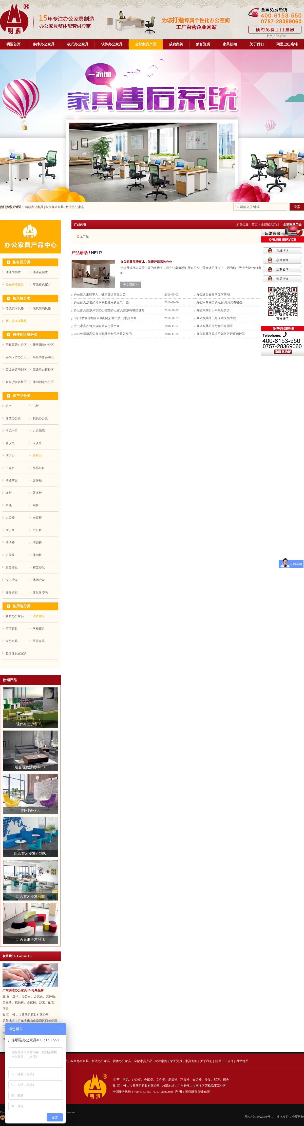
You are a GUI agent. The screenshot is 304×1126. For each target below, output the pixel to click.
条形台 (37, 455)
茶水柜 (37, 493)
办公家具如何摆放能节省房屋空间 (97, 326)
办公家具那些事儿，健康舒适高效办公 (100, 294)
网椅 (36, 505)
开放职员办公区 (43, 345)
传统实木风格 (15, 308)
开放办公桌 (13, 418)
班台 (9, 406)
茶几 (9, 505)
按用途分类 (21, 606)
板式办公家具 (77, 44)
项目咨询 (282, 260)
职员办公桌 (40, 418)
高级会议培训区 (16, 369)
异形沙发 (12, 592)
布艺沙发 (39, 567)
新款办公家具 (33, 207)
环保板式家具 (42, 284)
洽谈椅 (10, 542)
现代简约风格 (42, 308)
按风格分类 (21, 298)
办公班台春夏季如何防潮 (213, 294)
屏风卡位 (12, 430)
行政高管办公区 (16, 345)
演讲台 (10, 455)
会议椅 (37, 517)
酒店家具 (12, 628)
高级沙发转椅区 (16, 382)
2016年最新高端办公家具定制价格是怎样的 (103, 334)
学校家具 (39, 628)
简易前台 (39, 468)
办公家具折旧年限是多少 (213, 310)
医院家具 (39, 641)
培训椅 (37, 542)
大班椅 (10, 530)
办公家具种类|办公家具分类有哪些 (219, 302)
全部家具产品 (145, 44)
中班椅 (37, 530)
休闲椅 (37, 555)
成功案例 (176, 44)
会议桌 (10, 443)
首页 (255, 224)
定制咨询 (282, 269)
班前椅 (10, 555)
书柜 (36, 406)
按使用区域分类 (25, 335)
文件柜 (37, 480)
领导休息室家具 (16, 653)
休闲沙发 (39, 580)
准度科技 (298, 1116)
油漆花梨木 (40, 272)
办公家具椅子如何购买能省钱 (216, 318)
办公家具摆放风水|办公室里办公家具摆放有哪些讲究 (109, 310)
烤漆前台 (12, 480)
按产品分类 (21, 396)
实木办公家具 (43, 44)
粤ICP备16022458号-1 (258, 1116)
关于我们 (257, 44)
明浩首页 (13, 44)
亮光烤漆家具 (15, 284)
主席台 (10, 468)
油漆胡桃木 (13, 272)
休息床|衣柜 (40, 592)
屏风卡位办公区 (16, 357)
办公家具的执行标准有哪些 (214, 326)
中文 (269, 36)
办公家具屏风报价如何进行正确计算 (220, 334)
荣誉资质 (203, 44)
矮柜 (9, 493)
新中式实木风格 (16, 321)
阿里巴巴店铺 (287, 44)
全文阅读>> (131, 284)
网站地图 (242, 1061)
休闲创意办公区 (43, 382)
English (281, 36)
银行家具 (12, 641)
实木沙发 (12, 580)
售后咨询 (282, 279)
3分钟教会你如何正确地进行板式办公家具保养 (105, 318)
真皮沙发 (12, 567)
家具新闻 (230, 44)
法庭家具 (39, 616)
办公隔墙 (39, 430)
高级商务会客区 (43, 357)
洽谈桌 (37, 443)
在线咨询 (282, 250)
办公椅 (10, 517)
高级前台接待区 (43, 369)
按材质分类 (21, 262)
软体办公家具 (111, 44)
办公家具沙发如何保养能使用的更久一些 (101, 302)
